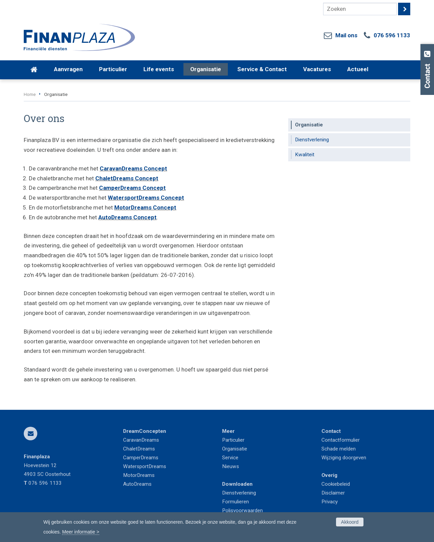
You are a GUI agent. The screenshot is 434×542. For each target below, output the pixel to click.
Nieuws (230, 466)
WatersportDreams (144, 466)
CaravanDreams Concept (133, 168)
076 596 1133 (392, 35)
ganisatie (237, 449)
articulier (234, 440)
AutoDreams (137, 484)
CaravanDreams (141, 440)
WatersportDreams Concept (146, 197)
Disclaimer (333, 493)
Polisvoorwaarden (242, 510)
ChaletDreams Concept (126, 178)
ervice (231, 458)
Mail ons (346, 35)
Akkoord (349, 522)
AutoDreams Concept (127, 217)
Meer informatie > (80, 532)
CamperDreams (140, 458)
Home (30, 94)
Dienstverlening (239, 493)
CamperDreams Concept (132, 187)
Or (224, 449)
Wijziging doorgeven (343, 458)
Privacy (329, 502)
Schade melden (338, 449)
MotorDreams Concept (145, 207)
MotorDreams (139, 475)
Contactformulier (340, 440)
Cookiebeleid (335, 484)
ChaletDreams (139, 449)
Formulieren (235, 502)
